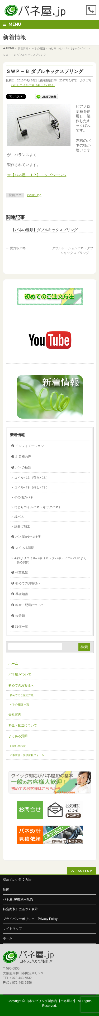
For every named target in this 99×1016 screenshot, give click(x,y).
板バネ (19, 517)
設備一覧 (21, 626)
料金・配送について (29, 605)
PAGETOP (84, 870)
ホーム (13, 663)
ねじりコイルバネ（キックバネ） (33, 85)
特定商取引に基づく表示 (20, 909)
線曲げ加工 (22, 526)
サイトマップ (12, 928)
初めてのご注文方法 (22, 695)
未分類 (20, 616)
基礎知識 (21, 594)
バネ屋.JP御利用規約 (18, 899)
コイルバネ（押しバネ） (31, 487)
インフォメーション (29, 446)
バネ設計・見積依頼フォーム (27, 755)
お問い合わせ (18, 745)
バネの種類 (23, 467)
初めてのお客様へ (28, 583)
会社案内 (14, 714)
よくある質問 (24, 548)
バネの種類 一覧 (19, 704)
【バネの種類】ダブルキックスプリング (44, 230)
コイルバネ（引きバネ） (31, 478)
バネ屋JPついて (19, 674)
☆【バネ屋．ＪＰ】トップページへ (36, 175)
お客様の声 (23, 456)
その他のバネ (23, 497)
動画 (6, 890)
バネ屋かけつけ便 (28, 537)
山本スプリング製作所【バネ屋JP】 (51, 1001)
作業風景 (21, 572)
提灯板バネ (16, 248)
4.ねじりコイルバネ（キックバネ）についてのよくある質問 (50, 560)
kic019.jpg (34, 195)
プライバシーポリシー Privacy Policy (30, 919)
